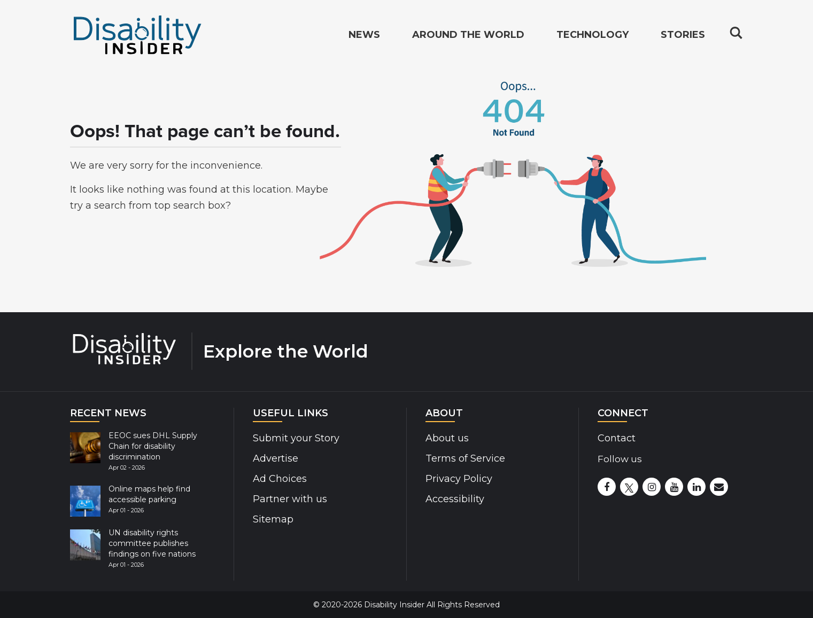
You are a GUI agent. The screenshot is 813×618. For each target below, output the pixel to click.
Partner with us (290, 499)
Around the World (468, 35)
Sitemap (273, 519)
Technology (592, 35)
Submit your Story (296, 438)
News (364, 35)
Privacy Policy (458, 479)
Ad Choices (280, 479)
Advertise (275, 458)
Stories (683, 35)
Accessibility (454, 499)
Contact (617, 438)
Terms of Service (465, 458)
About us (447, 438)
